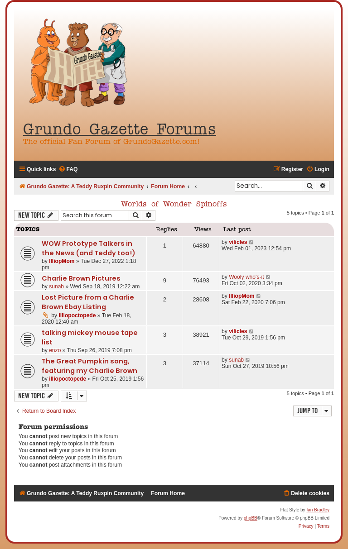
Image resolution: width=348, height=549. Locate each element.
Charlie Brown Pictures (81, 278)
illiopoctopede (77, 315)
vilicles (238, 242)
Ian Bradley (317, 509)
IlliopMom (61, 261)
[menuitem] (68, 169)
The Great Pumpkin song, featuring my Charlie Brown (89, 366)
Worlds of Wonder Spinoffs (174, 204)
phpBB (250, 518)
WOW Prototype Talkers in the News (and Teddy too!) (88, 248)
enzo (55, 350)
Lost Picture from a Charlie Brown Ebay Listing (88, 302)
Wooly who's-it (246, 277)
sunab (56, 286)
